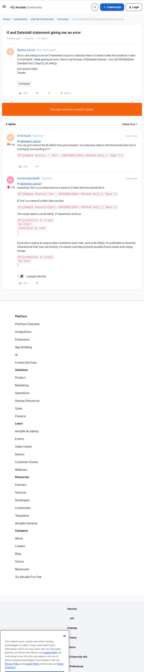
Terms (72, 647)
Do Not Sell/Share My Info (72, 656)
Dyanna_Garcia (26, 50)
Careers (20, 546)
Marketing (21, 385)
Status (19, 561)
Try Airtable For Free (28, 577)
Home (6, 19)
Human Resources (27, 401)
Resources (22, 477)
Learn (19, 423)
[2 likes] (31, 276)
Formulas (62, 19)
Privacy (72, 637)
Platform (21, 316)
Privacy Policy (12, 670)
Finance (20, 416)
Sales (18, 408)
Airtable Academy (27, 431)
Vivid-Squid (24, 135)
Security (72, 609)
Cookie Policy (50, 659)
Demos (19, 454)
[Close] (64, 642)
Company (21, 531)
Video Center (23, 446)
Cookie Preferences (72, 666)
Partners (20, 485)
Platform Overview (27, 324)
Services (20, 492)
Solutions (21, 370)
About (19, 538)
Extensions (22, 339)
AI (16, 355)
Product (20, 377)
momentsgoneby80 (28, 178)
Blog (18, 554)
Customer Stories (26, 462)
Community (20, 19)
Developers (22, 500)
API (72, 618)
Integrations (23, 332)
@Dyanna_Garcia (30, 141)
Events (19, 439)
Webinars (21, 470)
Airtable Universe (26, 523)
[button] (4, 8)
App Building (23, 347)
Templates (22, 515)
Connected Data (26, 362)
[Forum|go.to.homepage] (26, 7)
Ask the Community (42, 19)
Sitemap (72, 628)
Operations (22, 393)
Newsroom (22, 569)
